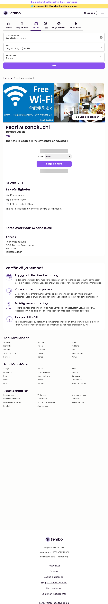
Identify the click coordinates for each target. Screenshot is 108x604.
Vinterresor (42, 395)
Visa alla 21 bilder (87, 117)
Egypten (7, 357)
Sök (54, 65)
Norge (40, 357)
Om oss (54, 571)
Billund (40, 369)
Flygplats (40, 156)
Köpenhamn (77, 380)
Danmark (41, 342)
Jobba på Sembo (54, 577)
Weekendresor (78, 402)
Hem (6, 78)
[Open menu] (102, 13)
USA (73, 350)
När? (8, 45)
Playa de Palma (44, 372)
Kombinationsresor (11, 399)
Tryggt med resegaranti (54, 582)
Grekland (41, 350)
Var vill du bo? (12, 35)
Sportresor (42, 399)
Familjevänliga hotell (46, 402)
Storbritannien (9, 353)
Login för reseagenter (54, 594)
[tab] (8, 26)
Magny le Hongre (79, 383)
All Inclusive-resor (79, 395)
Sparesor (75, 399)
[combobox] (52, 38)
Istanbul (41, 383)
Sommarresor (9, 395)
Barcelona (7, 372)
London (75, 372)
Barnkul (6, 406)
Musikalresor (43, 406)
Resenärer (11, 55)
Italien (40, 346)
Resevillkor (54, 565)
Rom (5, 376)
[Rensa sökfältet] (101, 37)
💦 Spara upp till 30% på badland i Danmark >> (54, 6)
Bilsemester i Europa (12, 402)
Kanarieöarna (78, 353)
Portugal (75, 357)
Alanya (6, 369)
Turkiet (74, 342)
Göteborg (76, 376)
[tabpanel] (54, 51)
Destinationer (54, 588)
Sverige (6, 350)
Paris (74, 369)
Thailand (41, 353)
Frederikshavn (44, 376)
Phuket (40, 380)
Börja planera (54, 164)
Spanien (6, 342)
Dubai (5, 380)
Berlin (5, 383)
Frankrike (7, 346)
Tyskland (75, 346)
